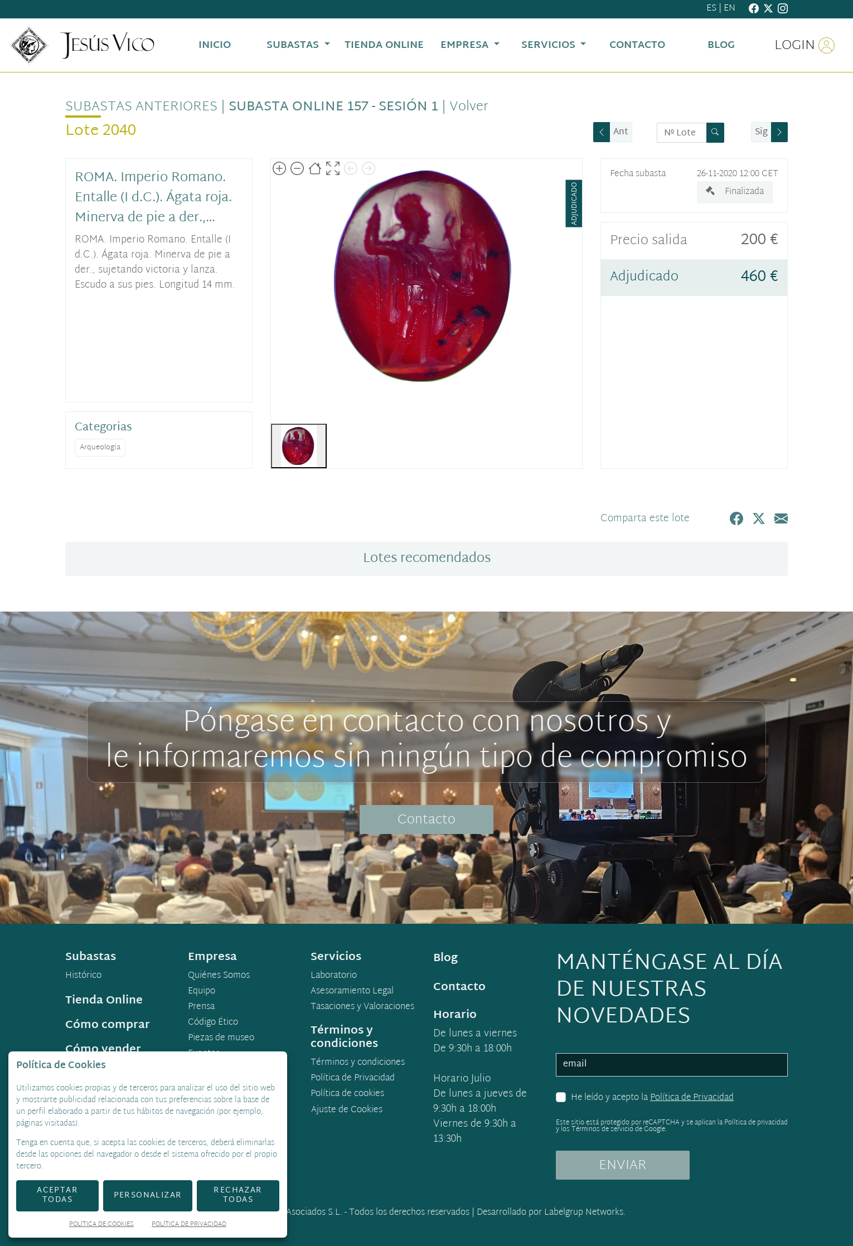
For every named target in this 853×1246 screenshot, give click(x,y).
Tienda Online (104, 1001)
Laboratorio (334, 976)
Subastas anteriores (141, 107)
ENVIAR (623, 1165)
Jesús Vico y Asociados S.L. (290, 1213)
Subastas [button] (294, 45)
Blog (445, 958)
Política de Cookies (101, 1225)
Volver (468, 107)
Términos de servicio (602, 1129)
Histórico (83, 976)
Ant (620, 132)
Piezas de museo (221, 1038)
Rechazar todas (238, 1195)
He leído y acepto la (652, 1098)
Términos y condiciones (358, 1063)
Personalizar (148, 1196)
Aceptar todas (57, 1195)
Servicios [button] (549, 45)
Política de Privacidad (692, 1098)
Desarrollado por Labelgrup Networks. (551, 1213)
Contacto (426, 820)
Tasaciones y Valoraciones (362, 1007)
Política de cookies (347, 1094)
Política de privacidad (756, 1123)
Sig (761, 132)
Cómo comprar (107, 1025)
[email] (672, 1065)
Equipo (201, 992)
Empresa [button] (465, 45)
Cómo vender (103, 1050)
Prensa (201, 1007)
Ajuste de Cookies (346, 1110)
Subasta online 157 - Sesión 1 (333, 107)
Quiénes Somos (219, 976)
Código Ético (213, 1023)
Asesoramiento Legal (352, 992)
